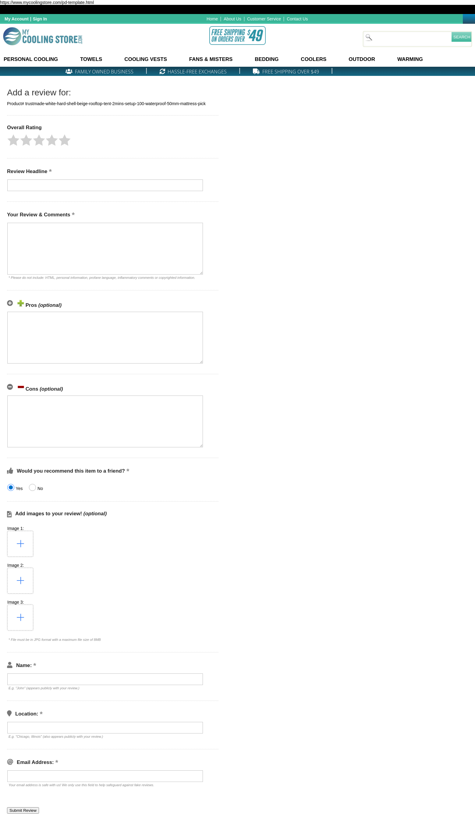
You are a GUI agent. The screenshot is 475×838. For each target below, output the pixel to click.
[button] (13, 140)
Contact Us (297, 18)
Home (212, 18)
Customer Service (264, 18)
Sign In (40, 18)
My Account (17, 18)
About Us (232, 18)
